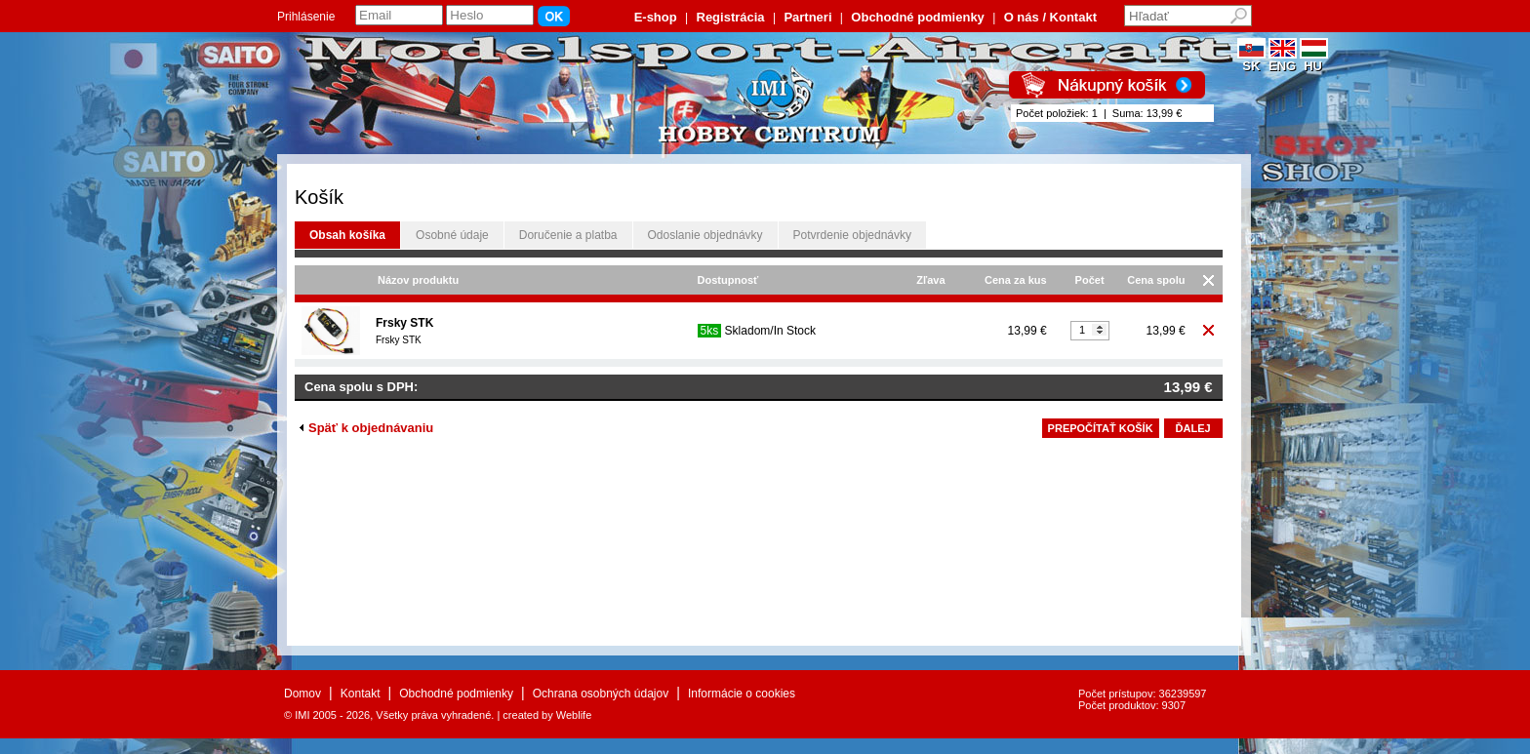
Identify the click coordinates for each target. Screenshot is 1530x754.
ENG (1282, 60)
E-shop (655, 17)
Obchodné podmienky (918, 17)
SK (1251, 60)
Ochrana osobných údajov (600, 693)
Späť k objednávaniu (366, 427)
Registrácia (731, 17)
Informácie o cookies (741, 693)
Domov (302, 693)
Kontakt (361, 693)
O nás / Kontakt (1050, 17)
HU (1314, 60)
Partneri (807, 17)
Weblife (573, 715)
